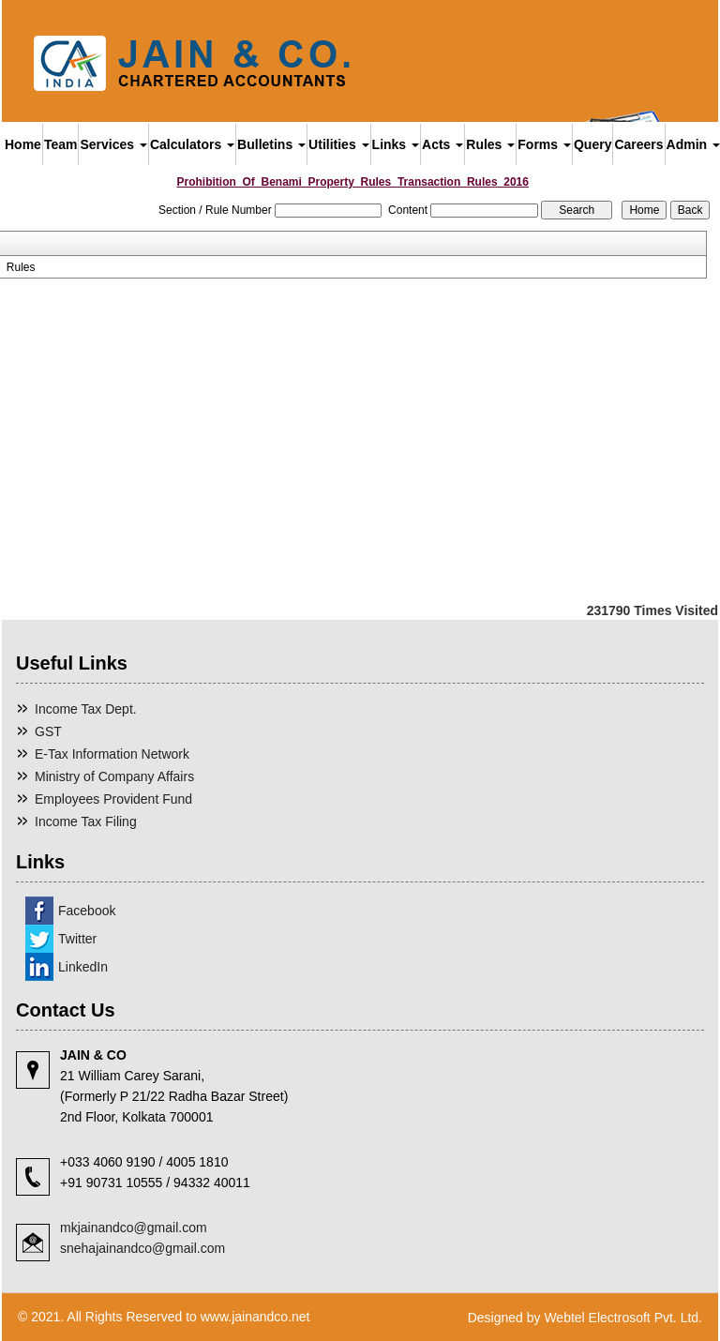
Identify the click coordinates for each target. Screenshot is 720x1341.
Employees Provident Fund (113, 798)
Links (395, 144)
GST (48, 731)
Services (113, 144)
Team (61, 144)
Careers (638, 144)
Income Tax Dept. (86, 708)
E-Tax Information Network (112, 753)
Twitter (77, 938)
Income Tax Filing (86, 821)
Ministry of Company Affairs (114, 776)
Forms (544, 144)
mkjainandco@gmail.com (133, 1227)
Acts (442, 144)
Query (592, 144)
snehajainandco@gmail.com (142, 1248)
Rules (490, 144)
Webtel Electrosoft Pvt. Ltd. (623, 1317)
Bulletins (271, 144)
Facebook (86, 910)
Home (23, 144)
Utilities (338, 144)
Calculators (192, 144)
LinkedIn (83, 966)
